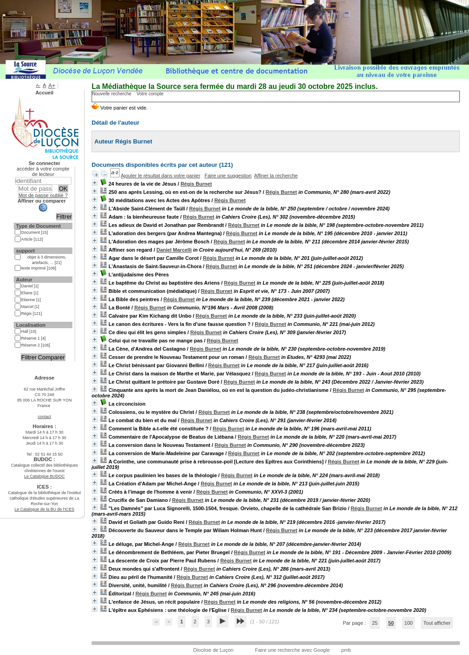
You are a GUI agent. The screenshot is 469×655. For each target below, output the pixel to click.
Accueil (44, 92)
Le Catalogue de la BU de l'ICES (44, 509)
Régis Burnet (196, 184)
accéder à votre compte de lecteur (43, 171)
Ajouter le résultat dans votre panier (161, 175)
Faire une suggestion (227, 175)
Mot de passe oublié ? (43, 195)
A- (38, 85)
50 (391, 623)
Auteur (24, 279)
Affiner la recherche (276, 175)
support (25, 250)
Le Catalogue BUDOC (44, 476)
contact (44, 416)
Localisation (30, 325)
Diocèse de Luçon (213, 650)
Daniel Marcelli (174, 250)
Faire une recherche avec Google (292, 650)
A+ (52, 86)
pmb (346, 650)
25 (374, 623)
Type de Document (38, 226)
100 (408, 623)
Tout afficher (437, 623)
